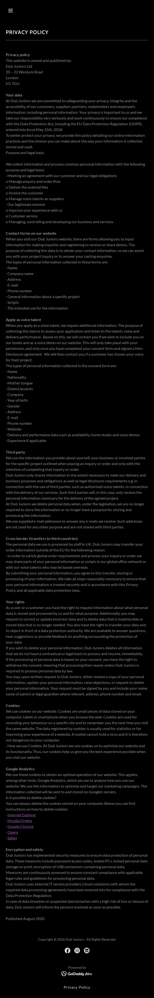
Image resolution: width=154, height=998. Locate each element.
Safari (12, 838)
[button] (22, 10)
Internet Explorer (21, 815)
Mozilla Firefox (19, 820)
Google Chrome (20, 826)
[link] (67, 950)
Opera (12, 832)
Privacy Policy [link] (77, 987)
